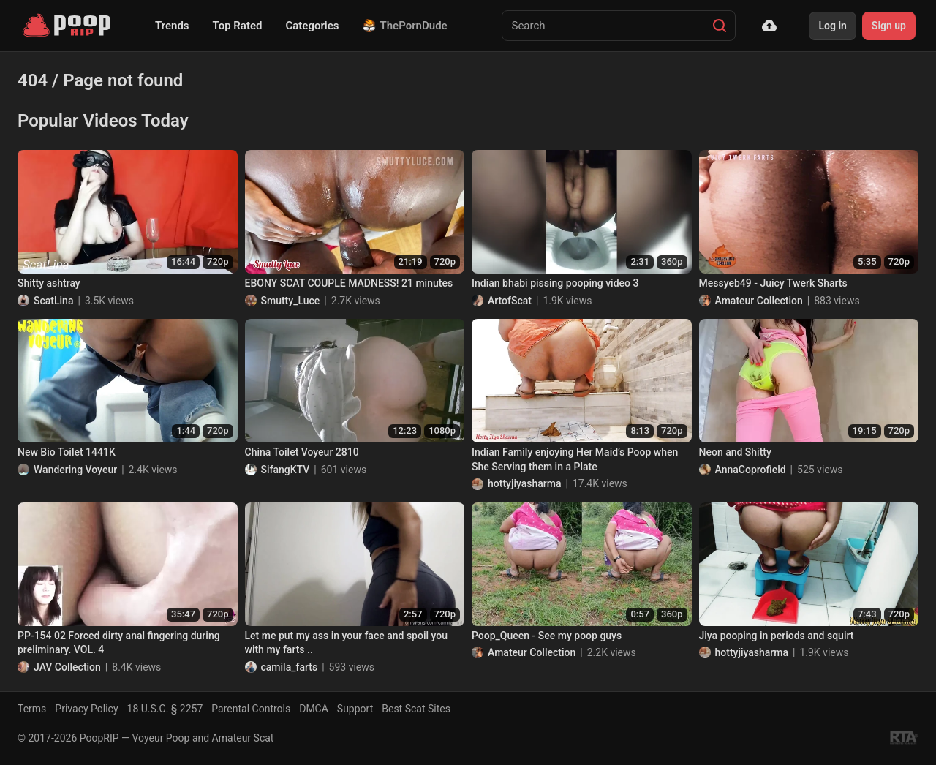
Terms (32, 709)
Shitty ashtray (49, 283)
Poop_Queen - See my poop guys (547, 635)
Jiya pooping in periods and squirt (776, 635)
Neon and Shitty (735, 452)
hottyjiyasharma (525, 483)
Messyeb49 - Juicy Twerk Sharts (773, 283)
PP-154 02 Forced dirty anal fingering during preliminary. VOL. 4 (119, 643)
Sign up (889, 25)
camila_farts (289, 667)
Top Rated (238, 25)
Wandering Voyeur (75, 469)
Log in (832, 25)
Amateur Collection (759, 300)
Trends (172, 25)
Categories (312, 25)
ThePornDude (405, 25)
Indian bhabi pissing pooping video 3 (555, 283)
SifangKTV (285, 469)
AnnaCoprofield (750, 469)
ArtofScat (510, 300)
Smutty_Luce (290, 300)
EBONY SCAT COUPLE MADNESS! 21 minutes (349, 283)
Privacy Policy (86, 709)
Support (355, 709)
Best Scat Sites (416, 709)
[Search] (719, 25)
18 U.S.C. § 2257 (165, 709)
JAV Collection (67, 667)
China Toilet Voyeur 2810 (302, 452)
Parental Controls (250, 709)
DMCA (313, 709)
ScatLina (53, 300)
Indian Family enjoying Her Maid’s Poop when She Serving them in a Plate (575, 459)
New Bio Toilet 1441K (67, 452)
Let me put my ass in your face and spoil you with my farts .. (346, 643)
